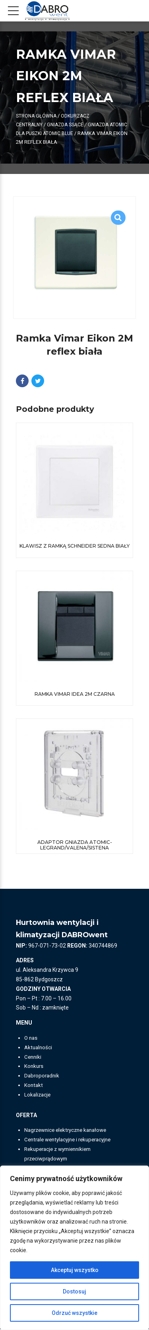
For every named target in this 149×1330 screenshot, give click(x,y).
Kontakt (34, 1086)
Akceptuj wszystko (75, 1270)
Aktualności (39, 1048)
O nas (31, 1038)
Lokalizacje (38, 1095)
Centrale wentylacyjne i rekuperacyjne (71, 1140)
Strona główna (37, 116)
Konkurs (34, 1067)
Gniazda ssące (67, 124)
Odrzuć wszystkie (74, 1313)
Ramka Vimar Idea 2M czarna (75, 694)
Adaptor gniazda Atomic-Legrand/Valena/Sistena (74, 845)
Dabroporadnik (42, 1076)
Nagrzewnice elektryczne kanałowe (69, 1131)
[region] (74, 1248)
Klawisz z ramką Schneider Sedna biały (74, 546)
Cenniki (33, 1057)
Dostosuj (74, 1291)
